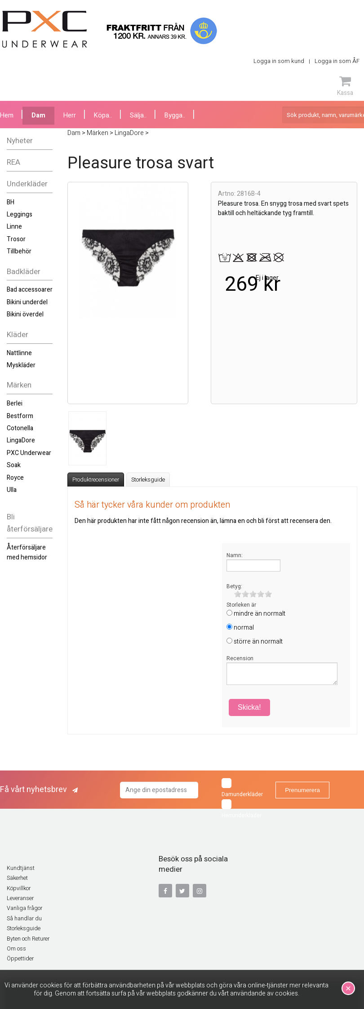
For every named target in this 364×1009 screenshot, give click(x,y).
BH (10, 202)
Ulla (12, 490)
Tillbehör (19, 251)
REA (13, 162)
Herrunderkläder (242, 809)
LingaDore (21, 440)
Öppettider (20, 959)
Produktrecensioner (95, 480)
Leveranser (20, 898)
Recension (239, 658)
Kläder (17, 334)
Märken (19, 385)
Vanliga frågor (24, 908)
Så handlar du (24, 918)
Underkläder (27, 183)
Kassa (345, 86)
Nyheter (20, 140)
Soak (14, 465)
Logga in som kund (278, 61)
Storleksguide (148, 480)
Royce (15, 477)
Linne (14, 226)
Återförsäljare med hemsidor (27, 552)
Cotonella (20, 428)
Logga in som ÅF (337, 61)
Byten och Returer (28, 939)
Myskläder (21, 365)
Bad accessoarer (30, 289)
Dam (38, 115)
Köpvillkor (19, 888)
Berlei (14, 403)
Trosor (16, 239)
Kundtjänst (21, 868)
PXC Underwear (29, 453)
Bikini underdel (27, 302)
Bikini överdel (25, 314)
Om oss (16, 949)
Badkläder (23, 271)
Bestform (20, 416)
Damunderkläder (242, 788)
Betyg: (234, 586)
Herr (69, 115)
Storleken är (241, 605)
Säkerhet (17, 878)
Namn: (234, 555)
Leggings (19, 214)
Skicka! (249, 707)
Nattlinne (19, 353)
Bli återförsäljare (30, 523)
